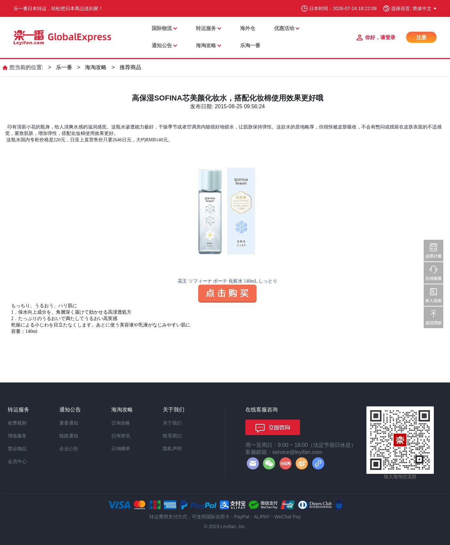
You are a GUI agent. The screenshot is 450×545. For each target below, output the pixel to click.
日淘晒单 (120, 448)
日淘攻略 (120, 423)
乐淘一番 (250, 45)
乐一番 (64, 67)
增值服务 (17, 435)
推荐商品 (130, 67)
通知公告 (162, 45)
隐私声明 (172, 448)
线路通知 (68, 435)
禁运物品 (17, 448)
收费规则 (17, 423)
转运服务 (206, 28)
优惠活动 (284, 28)
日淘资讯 (120, 435)
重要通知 (68, 423)
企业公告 (68, 448)
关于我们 (172, 423)
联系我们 (172, 435)
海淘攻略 (206, 45)
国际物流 (162, 28)
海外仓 (247, 28)
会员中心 (17, 461)
